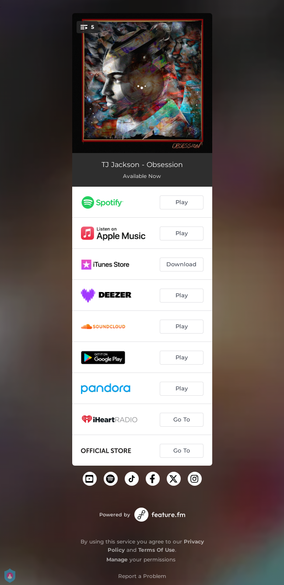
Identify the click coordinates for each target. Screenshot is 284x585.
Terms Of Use (156, 550)
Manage (117, 559)
